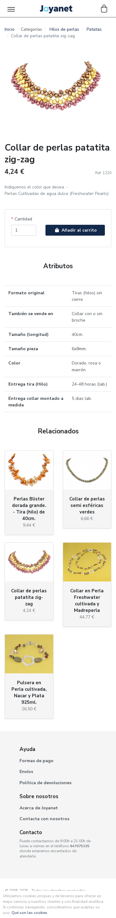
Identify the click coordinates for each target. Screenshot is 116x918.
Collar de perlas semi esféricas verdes (87, 505)
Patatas (94, 29)
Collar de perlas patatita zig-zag (29, 597)
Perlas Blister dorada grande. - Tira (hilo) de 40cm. (29, 509)
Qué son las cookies (29, 912)
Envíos (26, 772)
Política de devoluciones (45, 783)
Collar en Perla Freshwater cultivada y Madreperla (87, 600)
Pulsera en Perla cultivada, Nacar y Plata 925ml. (29, 692)
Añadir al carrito (75, 230)
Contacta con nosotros (44, 819)
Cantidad (23, 219)
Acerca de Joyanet (38, 808)
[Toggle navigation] (11, 8)
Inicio (10, 29)
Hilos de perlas (64, 29)
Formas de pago (36, 761)
